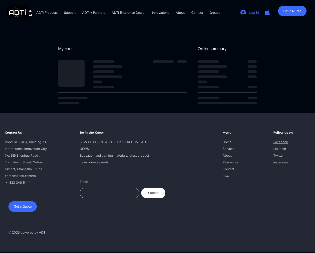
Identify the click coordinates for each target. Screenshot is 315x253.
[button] (267, 12)
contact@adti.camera (20, 176)
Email (84, 181)
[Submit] (153, 193)
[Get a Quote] (292, 11)
